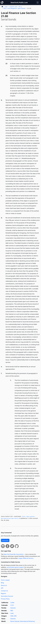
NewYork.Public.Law (19, 2)
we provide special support (15, 567)
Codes (12, 602)
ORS (15, 616)
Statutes (13, 608)
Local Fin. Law (13, 6)
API (2, 588)
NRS (11, 610)
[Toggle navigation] (37, 2)
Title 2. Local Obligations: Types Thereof (14, 8)
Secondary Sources (7, 596)
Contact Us (4, 591)
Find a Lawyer (5, 580)
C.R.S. (12, 605)
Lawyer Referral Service (25, 558)
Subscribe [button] (5, 540)
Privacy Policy (5, 599)
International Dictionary (27, 621)
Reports (3, 593)
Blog (2, 583)
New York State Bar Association (13, 554)
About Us (4, 585)
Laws (6, 6)
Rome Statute (14, 621)
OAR (11, 616)
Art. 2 (20, 6)
